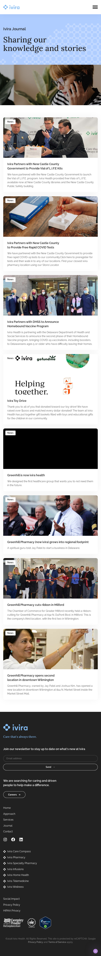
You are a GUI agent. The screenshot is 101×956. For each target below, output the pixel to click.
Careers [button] (12, 794)
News (10, 121)
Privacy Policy (35, 942)
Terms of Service (57, 942)
